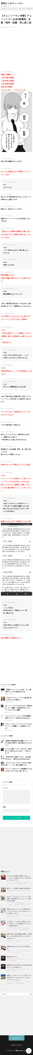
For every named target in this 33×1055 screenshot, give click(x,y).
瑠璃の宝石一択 (12, 957)
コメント (5, 788)
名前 (4, 807)
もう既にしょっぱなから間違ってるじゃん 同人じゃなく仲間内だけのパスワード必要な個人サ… (19, 924)
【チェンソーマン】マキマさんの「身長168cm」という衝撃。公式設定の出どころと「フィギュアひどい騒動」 (18, 708)
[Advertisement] (16, 46)
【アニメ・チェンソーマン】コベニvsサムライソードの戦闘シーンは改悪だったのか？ (18, 726)
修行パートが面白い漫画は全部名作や (19, 888)
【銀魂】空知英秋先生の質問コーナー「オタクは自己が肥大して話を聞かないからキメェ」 (18, 743)
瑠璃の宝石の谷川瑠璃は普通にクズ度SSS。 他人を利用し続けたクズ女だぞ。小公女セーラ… (19, 936)
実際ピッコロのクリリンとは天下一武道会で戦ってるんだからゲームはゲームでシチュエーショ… (19, 977)
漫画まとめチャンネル (12, 3)
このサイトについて (16, 1045)
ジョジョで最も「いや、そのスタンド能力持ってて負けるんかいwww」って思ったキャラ (18, 751)
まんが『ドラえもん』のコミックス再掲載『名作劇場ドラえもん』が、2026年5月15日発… (19, 899)
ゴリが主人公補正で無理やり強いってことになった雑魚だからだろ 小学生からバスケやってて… (19, 878)
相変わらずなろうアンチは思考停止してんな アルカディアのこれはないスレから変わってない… (19, 911)
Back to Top (16, 1038)
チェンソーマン (14, 27)
